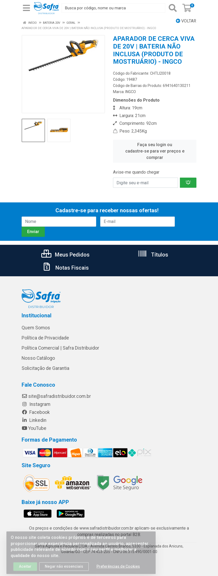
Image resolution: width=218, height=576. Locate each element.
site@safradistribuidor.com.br (56, 396)
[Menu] (26, 8)
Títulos (153, 254)
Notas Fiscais (65, 268)
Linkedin (34, 420)
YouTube (34, 428)
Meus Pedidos (65, 254)
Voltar (186, 20)
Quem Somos (36, 327)
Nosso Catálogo (38, 358)
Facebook (36, 412)
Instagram (36, 404)
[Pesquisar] (172, 8)
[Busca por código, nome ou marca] (113, 8)
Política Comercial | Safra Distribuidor (60, 348)
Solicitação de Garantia (45, 368)
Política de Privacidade (45, 338)
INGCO (130, 92)
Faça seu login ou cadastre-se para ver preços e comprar (154, 151)
